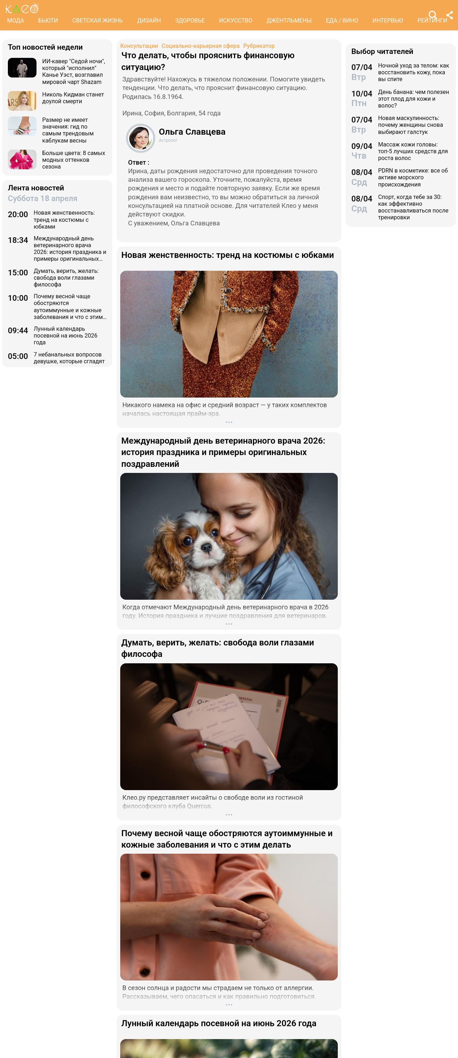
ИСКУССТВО (235, 20)
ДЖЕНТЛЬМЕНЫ (289, 20)
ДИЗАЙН (149, 20)
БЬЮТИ (48, 20)
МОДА (15, 20)
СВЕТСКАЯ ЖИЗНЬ (97, 20)
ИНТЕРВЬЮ (387, 20)
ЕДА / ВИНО (342, 20)
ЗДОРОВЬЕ (190, 20)
